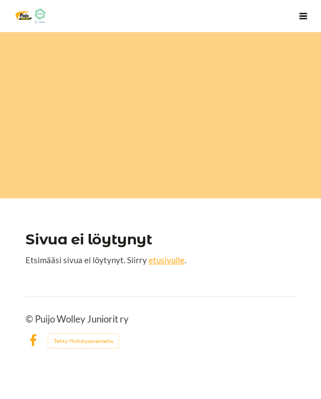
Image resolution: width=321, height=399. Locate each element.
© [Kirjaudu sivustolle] (30, 319)
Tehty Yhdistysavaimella (83, 340)
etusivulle (167, 260)
